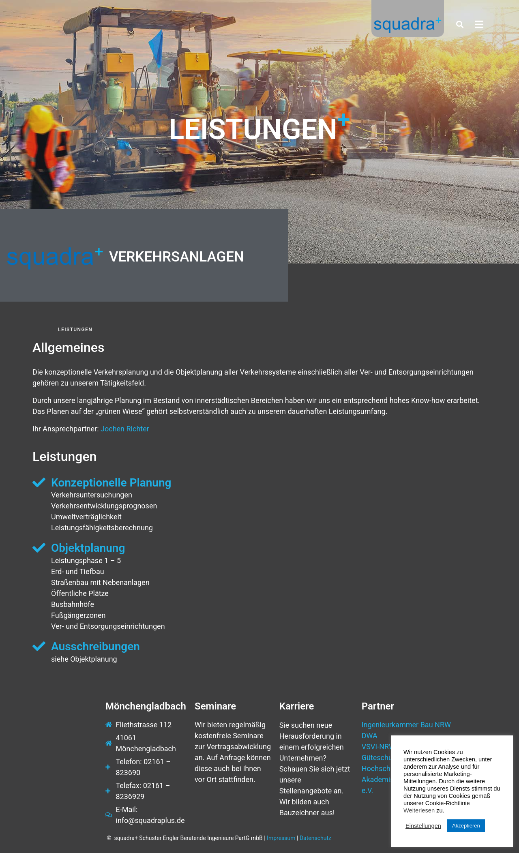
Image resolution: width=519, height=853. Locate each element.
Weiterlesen (419, 810)
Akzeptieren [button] (466, 826)
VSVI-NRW (378, 746)
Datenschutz (315, 838)
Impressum (281, 838)
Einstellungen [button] (423, 826)
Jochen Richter (125, 428)
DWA (369, 735)
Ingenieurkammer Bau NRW (406, 724)
